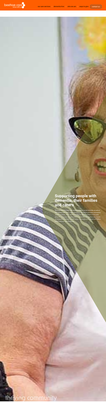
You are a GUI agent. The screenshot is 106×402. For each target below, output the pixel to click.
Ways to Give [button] (84, 6)
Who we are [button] (72, 6)
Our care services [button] (44, 6)
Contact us (96, 7)
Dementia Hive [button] (59, 6)
